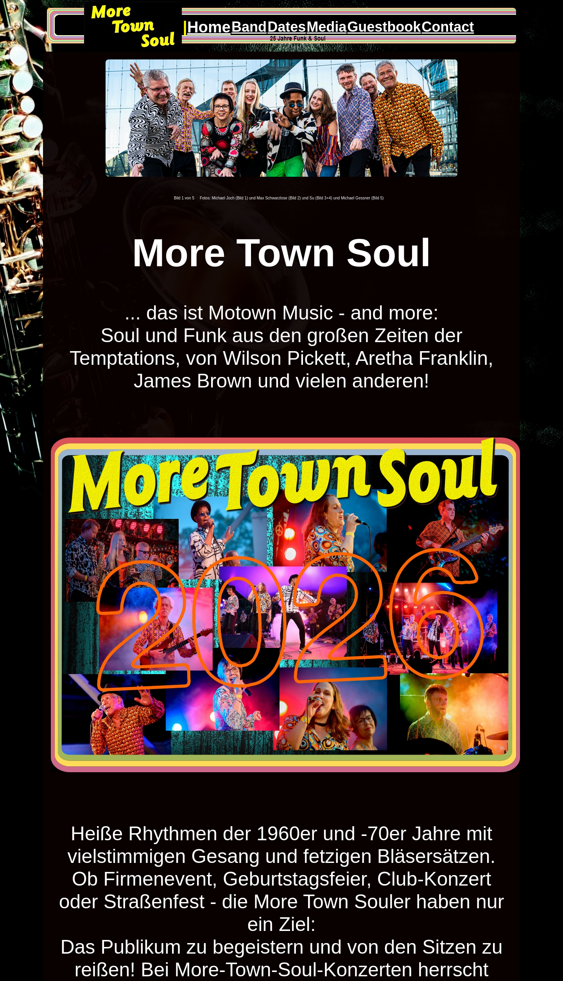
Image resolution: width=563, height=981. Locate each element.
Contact (447, 27)
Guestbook (384, 27)
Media (326, 27)
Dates (286, 27)
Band (249, 27)
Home (209, 27)
